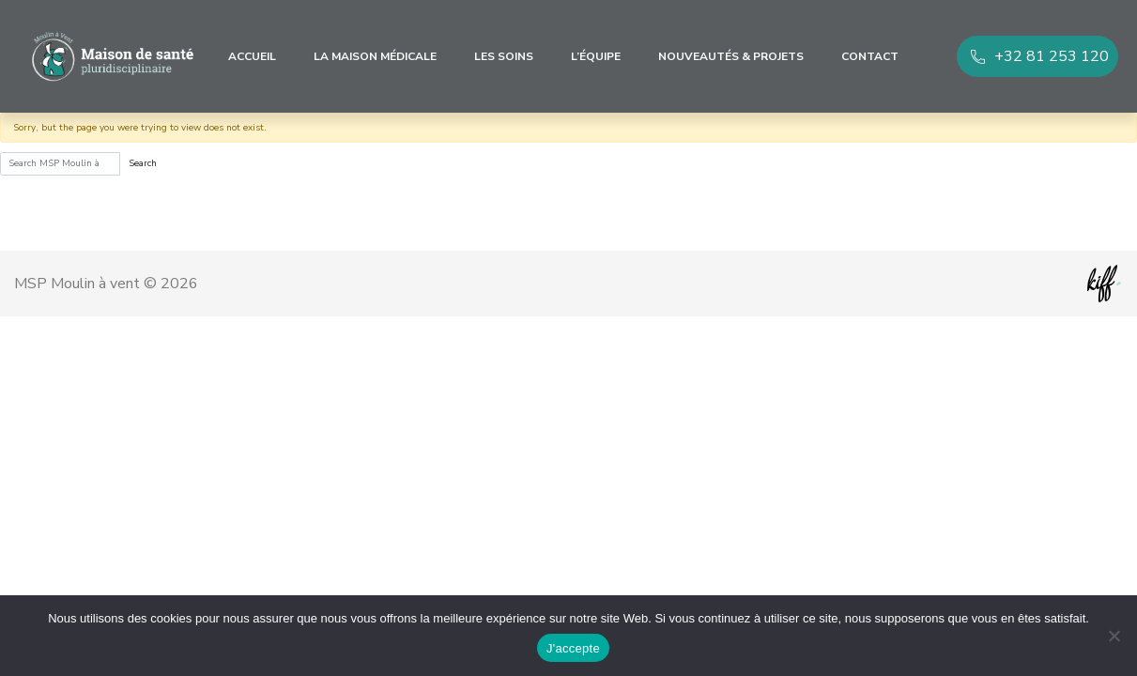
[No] (1113, 635)
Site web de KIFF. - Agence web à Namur (1104, 283)
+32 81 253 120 (1051, 56)
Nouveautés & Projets (731, 56)
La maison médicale (375, 56)
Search (143, 163)
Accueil (252, 56)
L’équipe (596, 56)
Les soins (503, 56)
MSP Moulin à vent (113, 56)
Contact (870, 56)
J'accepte (573, 648)
